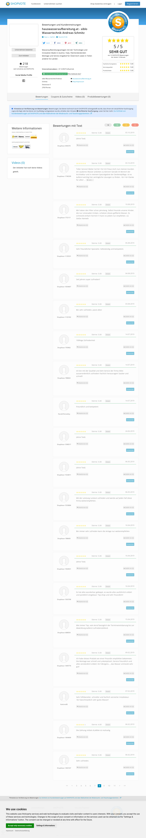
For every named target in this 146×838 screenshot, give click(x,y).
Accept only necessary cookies (20, 826)
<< (67, 785)
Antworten (130, 152)
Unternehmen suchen (53, 4)
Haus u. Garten (48, 37)
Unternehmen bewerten (24, 50)
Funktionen (36, 4)
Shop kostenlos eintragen (100, 4)
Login (120, 4)
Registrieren (132, 3)
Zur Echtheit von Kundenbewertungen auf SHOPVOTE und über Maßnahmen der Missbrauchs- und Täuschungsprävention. (69, 112)
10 (108, 125)
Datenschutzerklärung (22, 831)
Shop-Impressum (78, 82)
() (129, 145)
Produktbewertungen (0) (99, 96)
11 (115, 785)
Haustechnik (61, 37)
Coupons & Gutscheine (62, 96)
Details (108, 133)
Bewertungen (42, 96)
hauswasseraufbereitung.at (81, 79)
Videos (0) (80, 96)
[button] (47, 43)
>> (125, 785)
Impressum (9, 831)
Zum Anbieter (24, 56)
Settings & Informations (45, 826)
